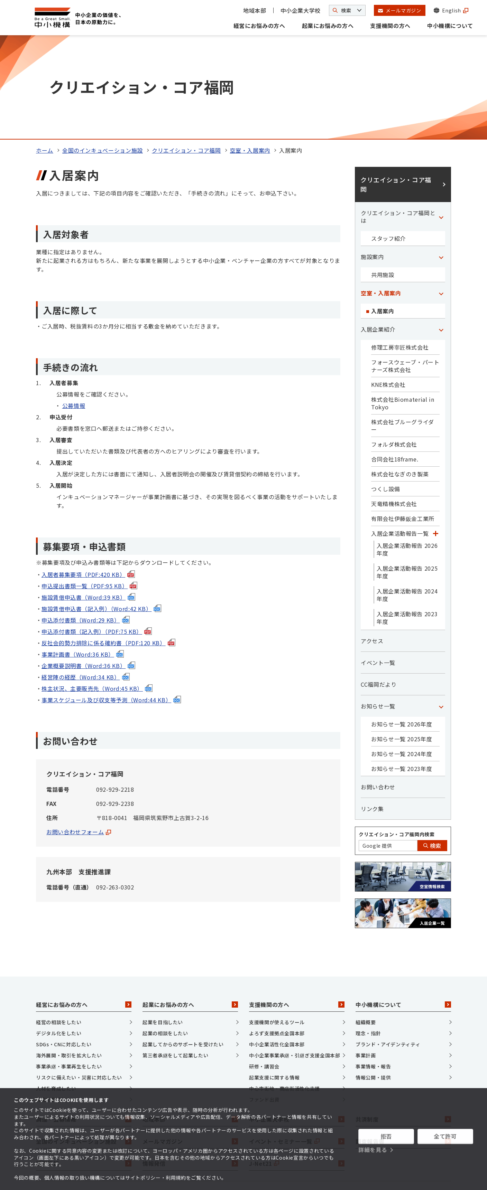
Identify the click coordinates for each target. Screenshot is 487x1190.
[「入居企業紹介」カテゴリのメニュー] (441, 231)
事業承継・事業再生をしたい (69, 968)
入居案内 (382, 213)
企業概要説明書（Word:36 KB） (88, 567)
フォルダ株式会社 (394, 346)
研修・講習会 (264, 968)
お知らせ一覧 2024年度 (401, 655)
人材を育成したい (56, 990)
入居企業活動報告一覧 (400, 435)
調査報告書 (403, 1043)
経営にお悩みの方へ (259, 25)
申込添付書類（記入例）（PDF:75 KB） (97, 533)
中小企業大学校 (301, 10)
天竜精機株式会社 (394, 405)
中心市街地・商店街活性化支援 (284, 990)
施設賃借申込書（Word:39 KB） (88, 499)
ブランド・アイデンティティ (388, 946)
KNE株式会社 (388, 286)
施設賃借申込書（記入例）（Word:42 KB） (101, 510)
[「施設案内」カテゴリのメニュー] (441, 158)
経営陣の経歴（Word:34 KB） (86, 578)
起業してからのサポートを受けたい (183, 946)
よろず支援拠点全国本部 (277, 935)
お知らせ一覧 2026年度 (401, 626)
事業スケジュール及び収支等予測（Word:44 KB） (111, 601)
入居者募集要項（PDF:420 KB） (88, 476)
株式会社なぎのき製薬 (400, 376)
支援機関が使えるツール (277, 924)
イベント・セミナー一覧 (296, 1043)
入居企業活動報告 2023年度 (407, 519)
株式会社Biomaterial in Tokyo (402, 305)
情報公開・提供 (373, 979)
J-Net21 (296, 1065)
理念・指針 (368, 935)
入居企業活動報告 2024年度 (407, 497)
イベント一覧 (378, 564)
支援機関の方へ (390, 25)
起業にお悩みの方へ (328, 25)
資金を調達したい (56, 1001)
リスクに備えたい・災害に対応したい (79, 979)
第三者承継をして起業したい (175, 957)
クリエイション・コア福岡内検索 (397, 736)
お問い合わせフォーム (78, 734)
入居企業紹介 (378, 231)
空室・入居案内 (250, 52)
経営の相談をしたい (59, 924)
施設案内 (372, 158)
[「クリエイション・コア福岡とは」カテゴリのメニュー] (441, 118)
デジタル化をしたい (59, 935)
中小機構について (450, 25)
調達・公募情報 (83, 1021)
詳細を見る (372, 1149)
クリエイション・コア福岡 (186, 52)
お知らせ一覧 (378, 608)
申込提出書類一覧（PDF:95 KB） (89, 487)
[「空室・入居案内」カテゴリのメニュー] (441, 195)
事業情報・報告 (373, 968)
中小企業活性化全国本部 (277, 946)
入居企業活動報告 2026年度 (407, 451)
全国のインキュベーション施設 (102, 52)
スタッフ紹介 (388, 140)
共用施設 (382, 176)
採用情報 (83, 1065)
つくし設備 (385, 391)
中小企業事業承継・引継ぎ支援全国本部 (294, 957)
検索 (432, 747)
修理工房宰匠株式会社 (400, 249)
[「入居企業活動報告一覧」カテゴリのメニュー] (435, 435)
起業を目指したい (163, 924)
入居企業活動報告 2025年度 (407, 474)
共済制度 (403, 1021)
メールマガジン (190, 1043)
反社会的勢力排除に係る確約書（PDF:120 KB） (108, 544)
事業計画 (366, 957)
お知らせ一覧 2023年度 (401, 670)
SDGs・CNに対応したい (63, 946)
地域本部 (254, 10)
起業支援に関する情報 (274, 979)
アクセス (372, 543)
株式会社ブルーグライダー (402, 327)
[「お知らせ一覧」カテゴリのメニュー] (441, 608)
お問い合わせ (378, 689)
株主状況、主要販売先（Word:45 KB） (97, 590)
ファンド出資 (264, 1001)
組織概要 (366, 924)
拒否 (386, 1136)
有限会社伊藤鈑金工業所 (402, 420)
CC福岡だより (378, 586)
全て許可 (445, 1136)
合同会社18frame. (395, 361)
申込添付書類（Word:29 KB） (86, 521)
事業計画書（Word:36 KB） (83, 556)
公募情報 (73, 307)
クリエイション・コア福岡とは (398, 118)
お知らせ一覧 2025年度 (401, 641)
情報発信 (190, 1065)
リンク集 (372, 710)
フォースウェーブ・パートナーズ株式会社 (405, 268)
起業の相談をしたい (165, 935)
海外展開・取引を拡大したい (69, 957)
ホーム (44, 52)
